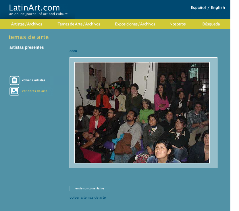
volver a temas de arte (88, 198)
